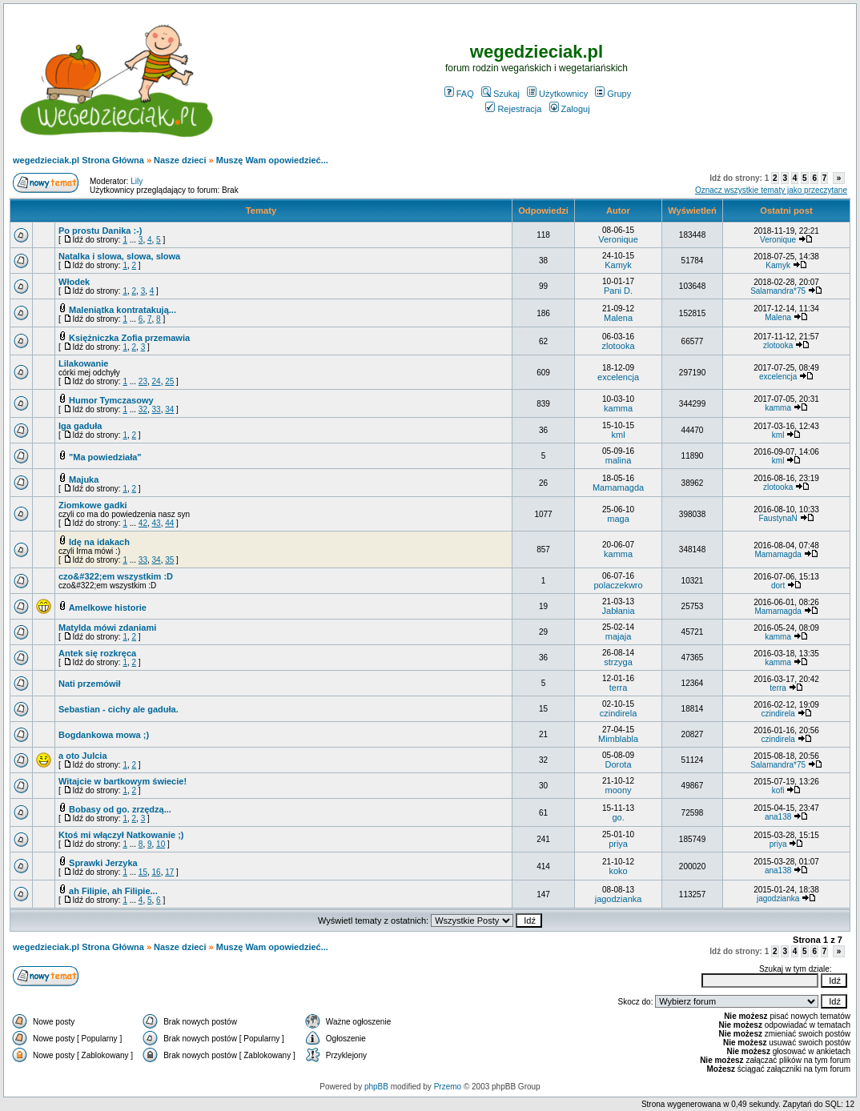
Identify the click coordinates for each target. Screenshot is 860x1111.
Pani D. (618, 290)
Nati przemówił (89, 683)
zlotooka (618, 346)
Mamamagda (618, 487)
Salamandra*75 (778, 291)
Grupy (613, 93)
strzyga (618, 662)
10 (160, 844)
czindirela (618, 713)
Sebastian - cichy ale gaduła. (118, 709)
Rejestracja (513, 109)
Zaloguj (569, 109)
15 (143, 872)
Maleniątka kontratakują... (122, 310)
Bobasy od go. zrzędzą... (120, 809)
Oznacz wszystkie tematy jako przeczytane (771, 190)
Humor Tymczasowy (111, 400)
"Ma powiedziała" (105, 457)
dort (778, 585)
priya (618, 843)
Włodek (74, 282)
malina (618, 460)
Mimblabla (618, 739)
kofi (778, 790)
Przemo (447, 1086)
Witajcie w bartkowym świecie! (122, 781)
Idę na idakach (99, 542)
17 (169, 872)
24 (156, 381)
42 (143, 523)
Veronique (618, 239)
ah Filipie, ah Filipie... (113, 891)
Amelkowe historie (108, 607)
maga (618, 518)
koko (618, 871)
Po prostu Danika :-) (100, 230)
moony (618, 790)
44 (169, 523)
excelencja (618, 377)
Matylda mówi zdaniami (107, 627)
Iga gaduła (80, 426)
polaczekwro (617, 585)
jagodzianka (618, 899)
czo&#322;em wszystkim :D (115, 576)
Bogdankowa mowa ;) (103, 735)
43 (156, 523)
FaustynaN (777, 518)
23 (143, 381)
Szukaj (500, 93)
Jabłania (618, 611)
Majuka (83, 479)
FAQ (459, 93)
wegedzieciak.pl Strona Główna (78, 160)
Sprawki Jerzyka (103, 863)
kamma (618, 408)
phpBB (376, 1086)
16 (156, 872)
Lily (137, 181)
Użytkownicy (557, 93)
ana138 (778, 816)
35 (169, 560)
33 (156, 409)
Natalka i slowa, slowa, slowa (119, 256)
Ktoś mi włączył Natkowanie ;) (120, 835)
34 (169, 409)
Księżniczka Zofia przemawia (129, 338)
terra (618, 687)
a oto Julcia (82, 755)
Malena (618, 318)
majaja (618, 636)
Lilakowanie (83, 363)
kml (618, 434)
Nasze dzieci (180, 160)
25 (169, 381)
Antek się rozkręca (97, 653)
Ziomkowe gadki (92, 505)
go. (618, 817)
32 (143, 409)
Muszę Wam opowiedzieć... (272, 160)
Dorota (618, 764)
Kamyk (618, 265)
